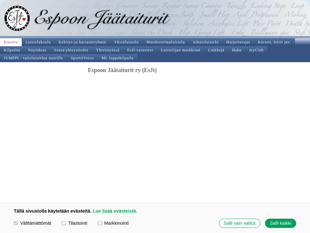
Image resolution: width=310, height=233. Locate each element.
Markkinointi (113, 223)
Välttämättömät (32, 223)
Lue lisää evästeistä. (115, 211)
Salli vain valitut (239, 223)
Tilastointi (74, 223)
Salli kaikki (280, 223)
